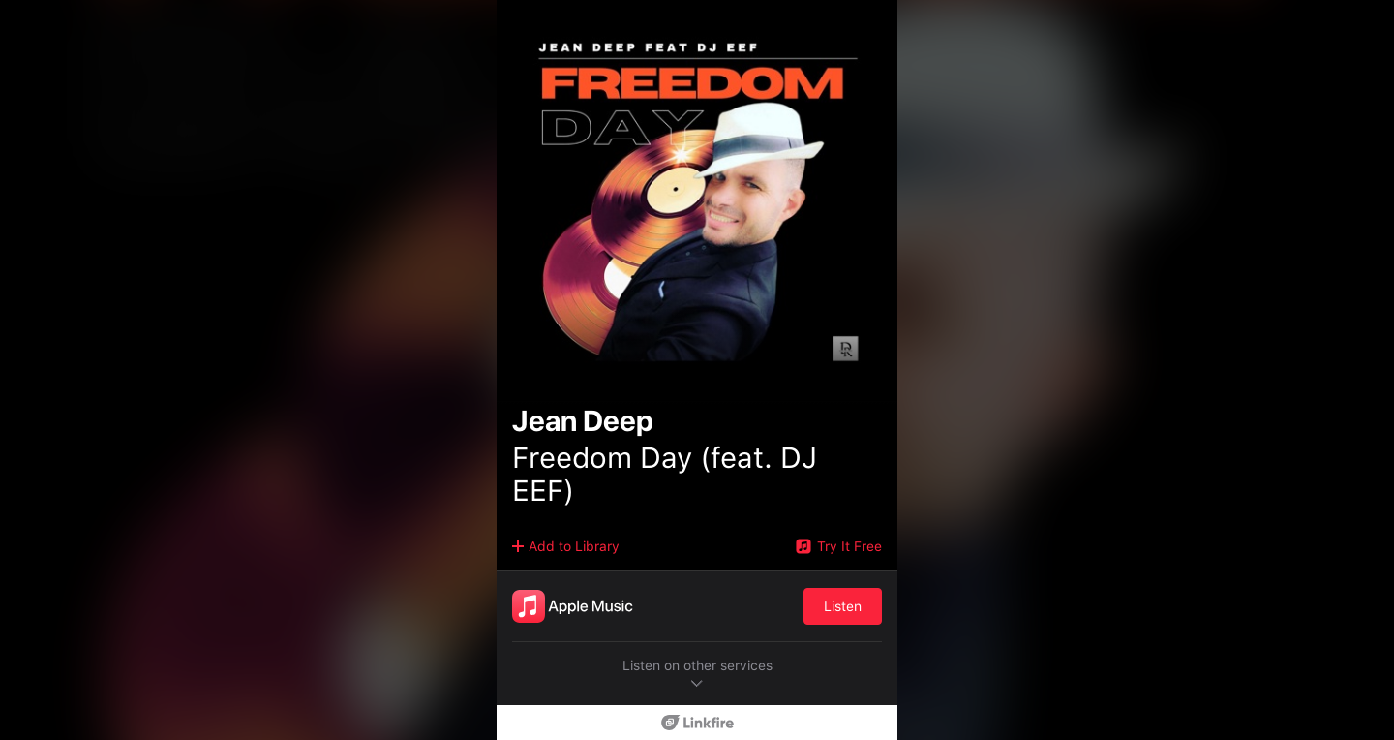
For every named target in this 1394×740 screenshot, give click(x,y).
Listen (843, 606)
